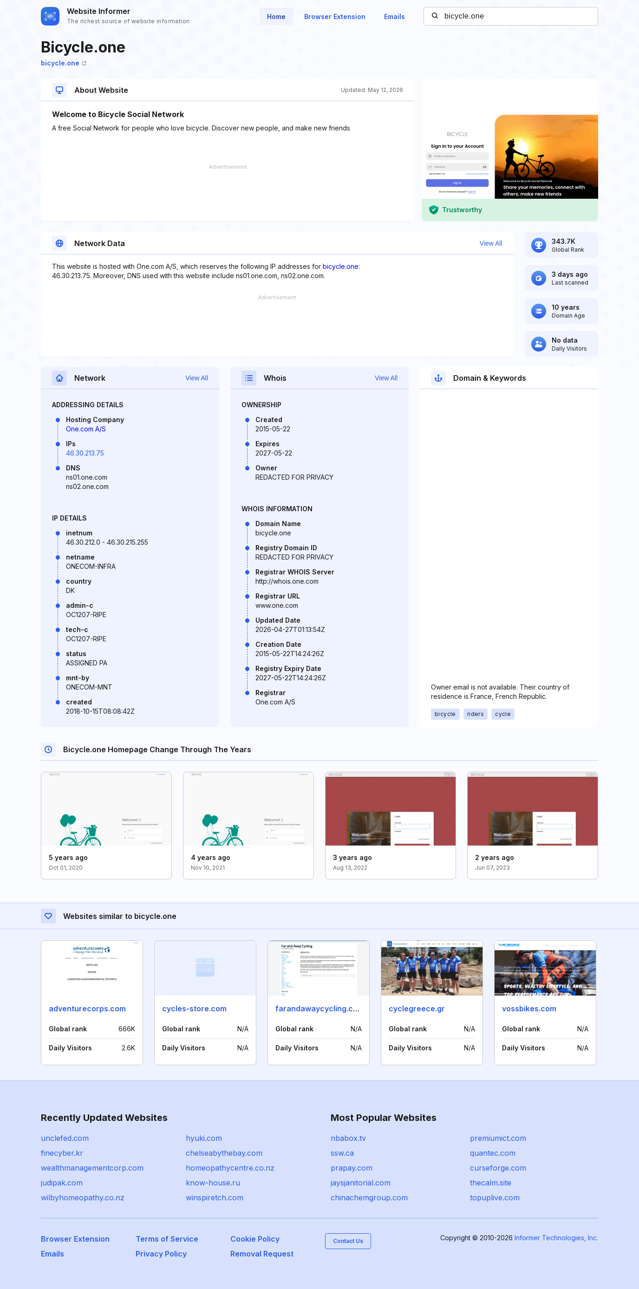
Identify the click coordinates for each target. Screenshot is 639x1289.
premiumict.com (498, 1138)
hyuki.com (204, 1138)
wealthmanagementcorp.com (92, 1167)
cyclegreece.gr (417, 1008)
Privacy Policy (161, 1253)
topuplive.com (495, 1197)
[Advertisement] (227, 193)
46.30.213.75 (85, 453)
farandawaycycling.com (319, 1008)
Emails (394, 16)
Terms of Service (167, 1238)
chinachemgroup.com (369, 1197)
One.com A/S (86, 429)
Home (276, 16)
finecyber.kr (62, 1153)
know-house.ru (213, 1182)
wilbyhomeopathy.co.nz (82, 1197)
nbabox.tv (348, 1138)
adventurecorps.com (87, 1008)
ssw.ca (342, 1153)
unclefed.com (65, 1138)
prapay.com (351, 1167)
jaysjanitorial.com (361, 1182)
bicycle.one (63, 63)
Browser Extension (334, 16)
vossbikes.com (529, 1008)
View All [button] (491, 243)
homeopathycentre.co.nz (230, 1167)
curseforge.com (498, 1167)
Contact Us (348, 1240)
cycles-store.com (194, 1008)
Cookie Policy (255, 1238)
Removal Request (261, 1253)
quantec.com (492, 1153)
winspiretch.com (214, 1197)
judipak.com (62, 1182)
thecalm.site (490, 1182)
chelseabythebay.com (224, 1153)
